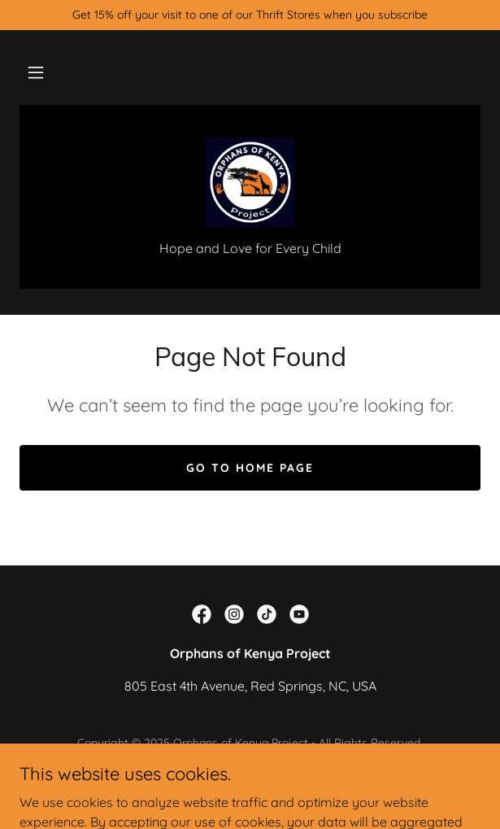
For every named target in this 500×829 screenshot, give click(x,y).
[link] (250, 182)
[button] (36, 72)
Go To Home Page (250, 467)
